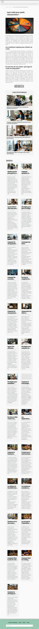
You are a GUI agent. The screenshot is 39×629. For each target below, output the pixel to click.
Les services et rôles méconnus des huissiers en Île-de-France (18, 138)
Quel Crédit (8, 51)
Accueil (7, 7)
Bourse (24, 622)
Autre (11, 7)
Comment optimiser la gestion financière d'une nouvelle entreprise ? (19, 122)
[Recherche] (19, 626)
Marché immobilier (13, 622)
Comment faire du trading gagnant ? (26, 559)
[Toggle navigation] (2, 2)
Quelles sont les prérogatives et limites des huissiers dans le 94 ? (17, 107)
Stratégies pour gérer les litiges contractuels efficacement (18, 153)
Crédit (20, 622)
